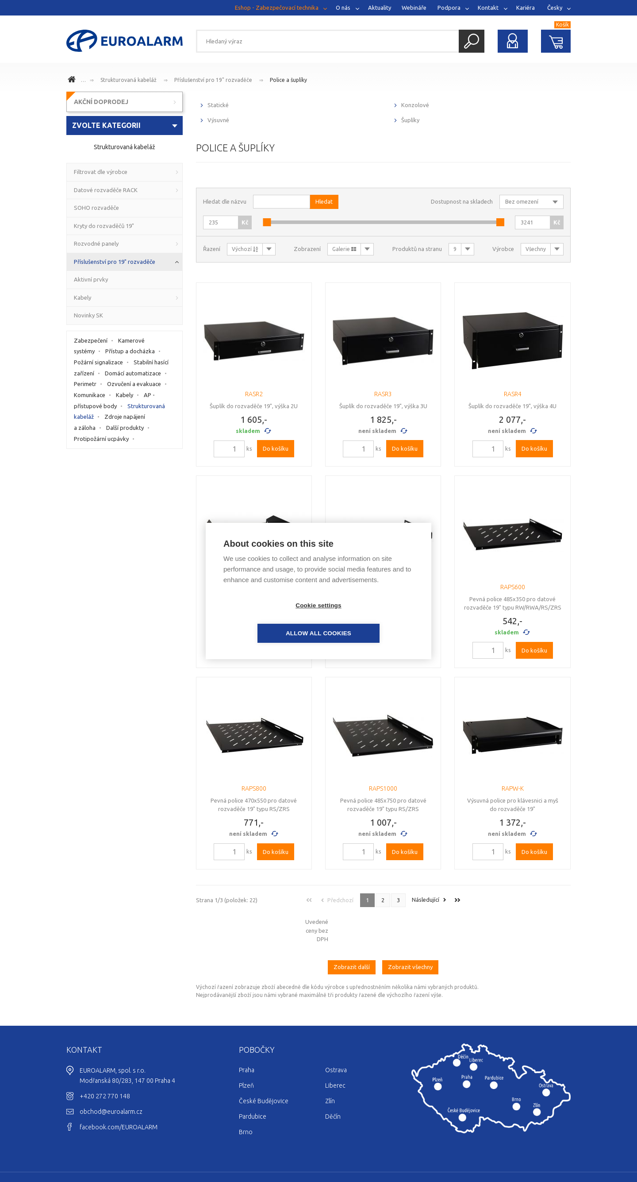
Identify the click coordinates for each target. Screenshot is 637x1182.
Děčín (333, 1079)
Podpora (448, 7)
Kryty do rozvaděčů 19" (104, 226)
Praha (246, 1033)
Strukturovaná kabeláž (128, 80)
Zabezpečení (90, 340)
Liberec (335, 1048)
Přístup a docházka (130, 351)
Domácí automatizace (133, 373)
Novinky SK (88, 315)
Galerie (344, 249)
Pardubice (252, 1079)
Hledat (471, 41)
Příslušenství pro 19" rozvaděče (213, 80)
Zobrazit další (352, 930)
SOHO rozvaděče (96, 208)
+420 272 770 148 (105, 1059)
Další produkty (125, 428)
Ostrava (336, 1033)
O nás (343, 7)
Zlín (330, 1064)
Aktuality (379, 7)
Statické (218, 105)
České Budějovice (263, 1064)
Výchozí (245, 249)
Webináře (414, 7)
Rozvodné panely (96, 243)
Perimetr (85, 384)
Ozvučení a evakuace (134, 384)
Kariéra (525, 7)
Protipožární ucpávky (101, 439)
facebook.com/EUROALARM (118, 1090)
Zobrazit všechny (410, 930)
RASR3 (383, 394)
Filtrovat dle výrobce (100, 172)
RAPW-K (513, 788)
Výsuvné (218, 120)
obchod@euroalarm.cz (111, 1074)
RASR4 (513, 394)
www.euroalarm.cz (73, 80)
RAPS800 (254, 788)
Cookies (487, 1149)
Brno (246, 1095)
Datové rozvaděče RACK (106, 190)
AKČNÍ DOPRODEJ (101, 101)
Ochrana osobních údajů (537, 1149)
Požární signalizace (98, 362)
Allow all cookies (369, 619)
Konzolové (415, 105)
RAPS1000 (383, 788)
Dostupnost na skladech (462, 201)
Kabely (82, 297)
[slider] (267, 222)
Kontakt (488, 7)
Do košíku (275, 448)
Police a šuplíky (288, 80)
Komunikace (89, 395)
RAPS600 (512, 587)
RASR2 (254, 394)
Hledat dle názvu (224, 201)
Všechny (536, 249)
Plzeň (246, 1048)
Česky (554, 7)
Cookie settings (268, 619)
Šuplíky (410, 120)
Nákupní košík (556, 41)
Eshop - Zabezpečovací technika (276, 7)
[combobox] (124, 125)
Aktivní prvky (91, 279)
